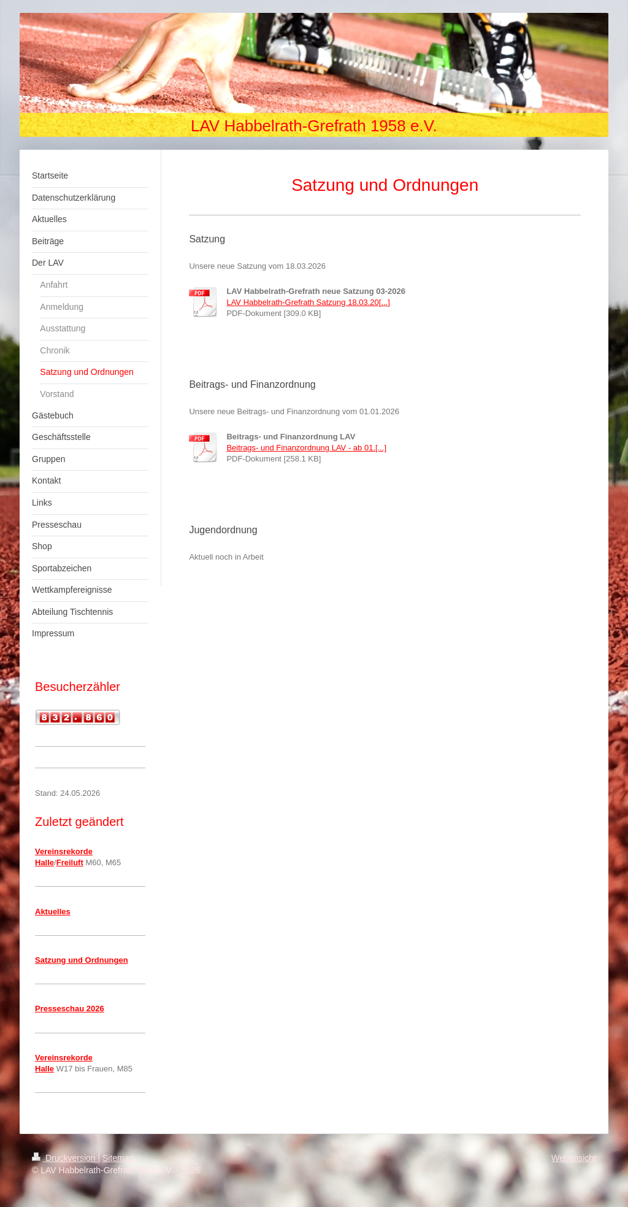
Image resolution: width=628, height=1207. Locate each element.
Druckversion (65, 1158)
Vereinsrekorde (64, 851)
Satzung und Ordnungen (81, 960)
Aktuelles (53, 911)
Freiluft (69, 862)
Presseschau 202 (67, 1008)
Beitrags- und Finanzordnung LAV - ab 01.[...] (306, 447)
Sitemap (118, 1158)
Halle (44, 862)
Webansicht (573, 1158)
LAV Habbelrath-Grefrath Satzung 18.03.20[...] (307, 302)
